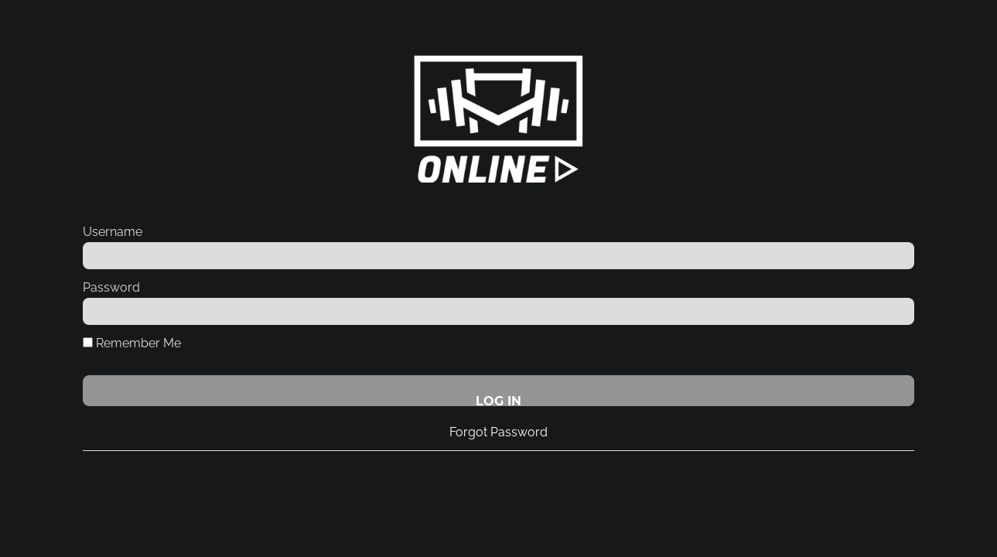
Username (112, 231)
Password (111, 287)
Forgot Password (498, 432)
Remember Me (132, 343)
